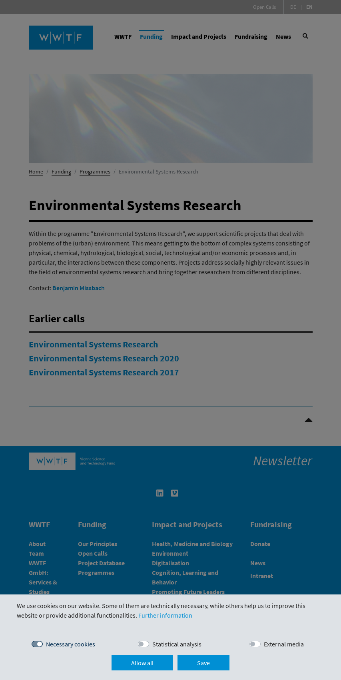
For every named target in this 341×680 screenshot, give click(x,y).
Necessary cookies (70, 644)
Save (203, 663)
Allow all (142, 663)
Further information (165, 615)
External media (284, 644)
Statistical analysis (176, 644)
